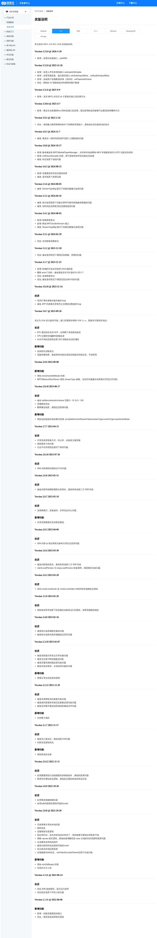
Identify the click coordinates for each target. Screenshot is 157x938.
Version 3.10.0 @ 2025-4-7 (47, 103)
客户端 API (10, 45)
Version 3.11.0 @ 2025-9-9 (47, 90)
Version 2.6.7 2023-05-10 (47, 496)
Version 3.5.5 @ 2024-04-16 (48, 196)
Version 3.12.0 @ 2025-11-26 (49, 65)
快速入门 (10, 32)
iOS (60, 31)
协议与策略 (10, 64)
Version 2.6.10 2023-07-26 (47, 454)
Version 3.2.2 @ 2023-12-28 (48, 248)
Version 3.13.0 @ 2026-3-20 (48, 51)
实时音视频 (11, 11)
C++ (95, 31)
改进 (37, 295)
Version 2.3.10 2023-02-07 (47, 641)
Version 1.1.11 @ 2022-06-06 (49, 899)
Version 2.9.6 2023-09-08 (47, 362)
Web (78, 31)
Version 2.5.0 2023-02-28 (47, 596)
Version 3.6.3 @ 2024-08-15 (48, 166)
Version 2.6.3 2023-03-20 (47, 575)
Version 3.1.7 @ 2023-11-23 (48, 262)
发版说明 (10, 27)
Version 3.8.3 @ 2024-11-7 (47, 131)
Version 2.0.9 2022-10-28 (47, 786)
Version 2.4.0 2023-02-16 (47, 617)
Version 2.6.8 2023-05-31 (47, 475)
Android (43, 31)
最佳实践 (10, 59)
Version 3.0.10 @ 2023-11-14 (49, 286)
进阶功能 (10, 41)
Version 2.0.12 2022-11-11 (47, 761)
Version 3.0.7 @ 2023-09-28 (48, 311)
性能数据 (10, 22)
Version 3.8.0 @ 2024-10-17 (48, 145)
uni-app (43, 36)
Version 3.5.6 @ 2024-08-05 (48, 184)
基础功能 (10, 36)
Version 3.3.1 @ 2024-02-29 (48, 234)
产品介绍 (10, 18)
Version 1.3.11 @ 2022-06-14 (49, 875)
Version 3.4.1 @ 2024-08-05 (48, 213)
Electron (113, 31)
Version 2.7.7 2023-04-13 (47, 426)
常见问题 (10, 55)
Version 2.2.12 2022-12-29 (47, 685)
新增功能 (39, 346)
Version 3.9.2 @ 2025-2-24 (47, 117)
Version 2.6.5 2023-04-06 (47, 529)
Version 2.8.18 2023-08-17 (47, 386)
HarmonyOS (130, 31)
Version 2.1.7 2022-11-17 (47, 725)
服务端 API (10, 50)
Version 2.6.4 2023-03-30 (47, 550)
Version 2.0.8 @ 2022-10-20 (48, 810)
